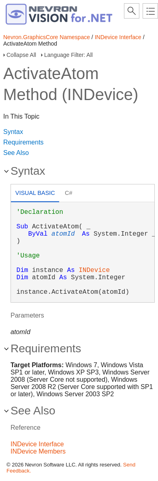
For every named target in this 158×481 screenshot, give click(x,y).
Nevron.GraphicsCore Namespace (46, 37)
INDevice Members (38, 451)
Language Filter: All (68, 55)
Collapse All (21, 55)
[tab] (35, 194)
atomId (63, 234)
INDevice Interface (118, 37)
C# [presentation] (68, 193)
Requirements (23, 142)
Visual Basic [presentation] (35, 193)
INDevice (94, 270)
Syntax (13, 131)
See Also (16, 152)
